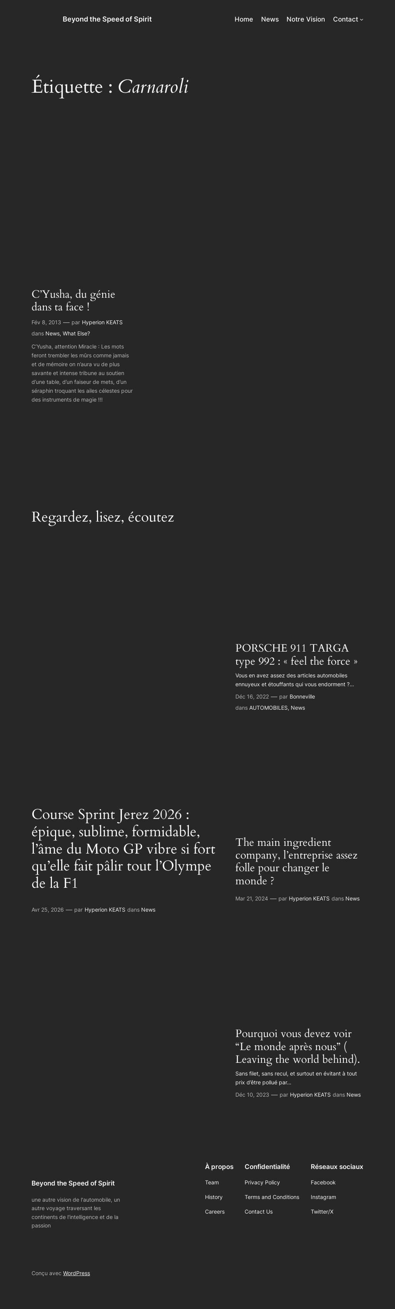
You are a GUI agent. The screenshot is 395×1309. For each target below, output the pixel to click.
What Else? (76, 333)
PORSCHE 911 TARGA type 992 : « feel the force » (296, 654)
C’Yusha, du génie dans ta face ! (73, 300)
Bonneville (302, 696)
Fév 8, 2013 (46, 322)
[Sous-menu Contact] (361, 19)
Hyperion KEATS (102, 322)
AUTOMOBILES (268, 707)
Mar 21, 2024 (251, 898)
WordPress (76, 1273)
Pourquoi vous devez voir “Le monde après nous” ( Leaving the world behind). (297, 1046)
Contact (345, 19)
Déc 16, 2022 (252, 696)
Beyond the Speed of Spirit (107, 19)
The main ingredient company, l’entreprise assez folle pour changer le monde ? (296, 861)
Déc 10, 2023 (252, 1094)
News (52, 333)
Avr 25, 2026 (48, 909)
